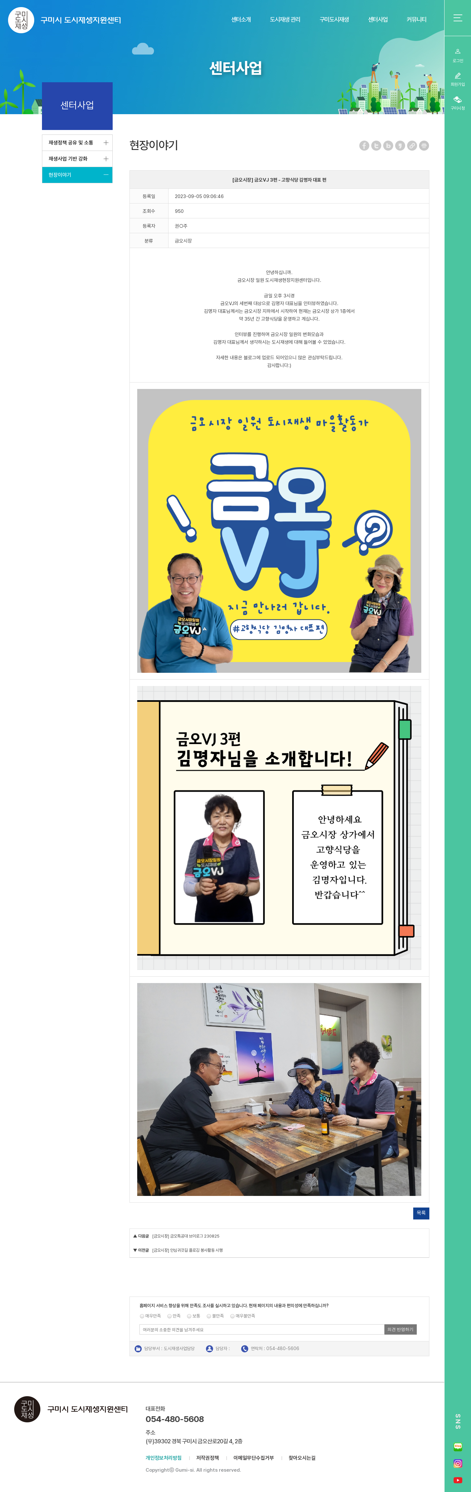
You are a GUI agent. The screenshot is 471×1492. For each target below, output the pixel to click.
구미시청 (458, 108)
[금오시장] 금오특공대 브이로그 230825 (186, 1236)
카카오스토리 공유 (400, 146)
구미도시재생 (334, 19)
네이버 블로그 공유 (388, 146)
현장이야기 (60, 175)
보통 (196, 1315)
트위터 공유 (376, 146)
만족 (176, 1315)
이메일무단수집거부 (253, 1458)
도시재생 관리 (285, 19)
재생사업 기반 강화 (68, 159)
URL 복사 (412, 146)
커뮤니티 (416, 19)
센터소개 (241, 19)
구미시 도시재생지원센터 (64, 20)
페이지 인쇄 (424, 146)
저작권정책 (207, 1458)
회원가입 (458, 84)
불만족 (218, 1315)
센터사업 (377, 19)
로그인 (458, 60)
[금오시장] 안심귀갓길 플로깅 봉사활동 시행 (187, 1250)
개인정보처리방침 (164, 1458)
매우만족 (153, 1315)
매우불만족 (245, 1315)
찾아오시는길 (302, 1458)
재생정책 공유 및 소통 (71, 143)
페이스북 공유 (364, 146)
